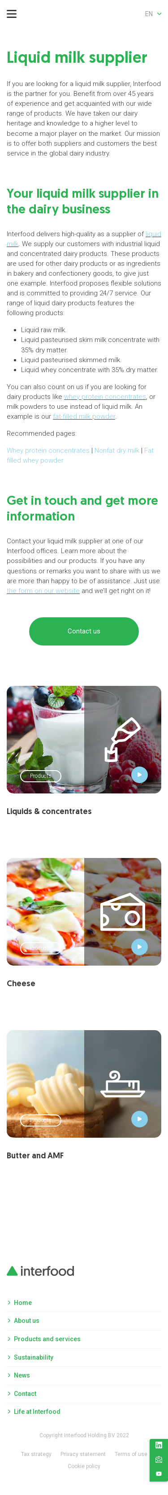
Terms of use (131, 1454)
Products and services (47, 1339)
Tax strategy (36, 1454)
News (22, 1375)
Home (23, 1302)
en (153, 13)
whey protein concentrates (105, 397)
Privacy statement (83, 1454)
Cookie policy (84, 1466)
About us (26, 1320)
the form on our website (43, 591)
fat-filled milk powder (84, 416)
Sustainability (33, 1357)
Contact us (84, 631)
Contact (25, 1393)
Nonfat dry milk (117, 450)
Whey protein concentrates (48, 450)
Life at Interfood (37, 1411)
